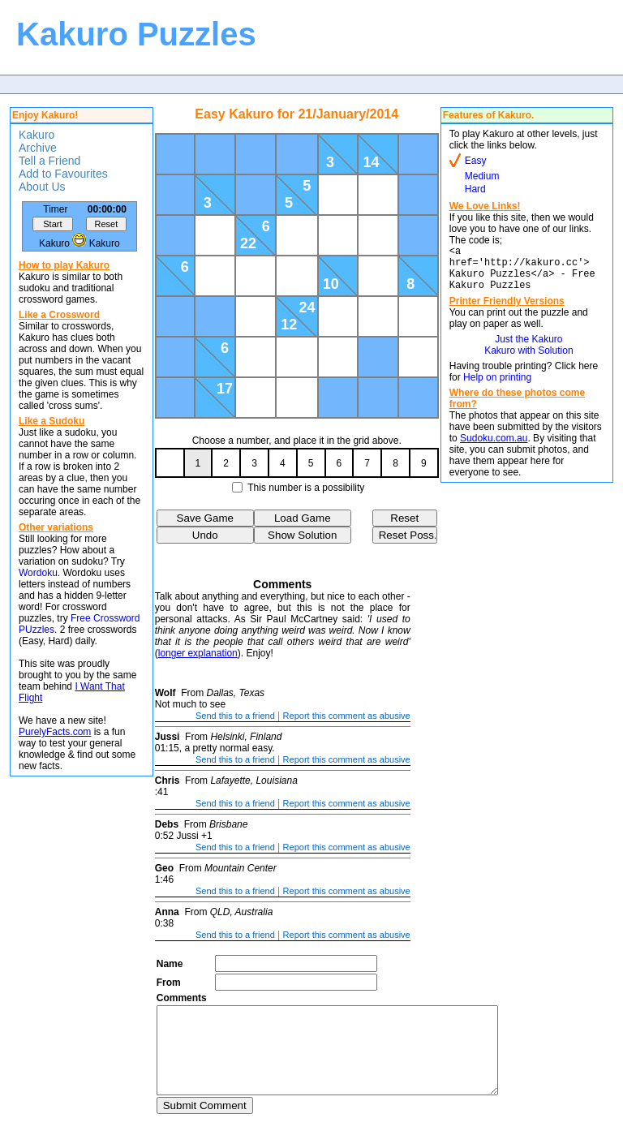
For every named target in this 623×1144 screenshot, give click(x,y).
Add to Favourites (63, 173)
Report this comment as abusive (346, 715)
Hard (475, 189)
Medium (482, 176)
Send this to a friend (235, 715)
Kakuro (36, 134)
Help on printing (497, 387)
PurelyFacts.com (55, 732)
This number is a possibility (305, 487)
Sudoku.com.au (493, 448)
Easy (476, 160)
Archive (38, 147)
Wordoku (38, 572)
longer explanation (198, 653)
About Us (42, 186)
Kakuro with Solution (528, 360)
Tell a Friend (49, 160)
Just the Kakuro (528, 349)
